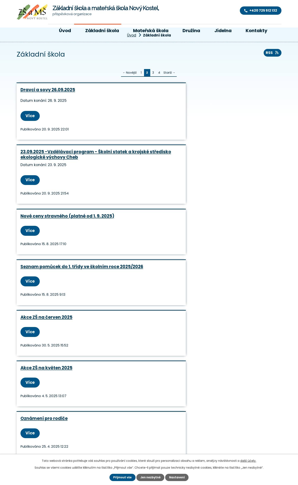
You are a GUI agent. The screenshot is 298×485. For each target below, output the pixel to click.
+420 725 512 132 (89, 433)
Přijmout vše (121, 477)
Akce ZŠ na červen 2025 (136, 165)
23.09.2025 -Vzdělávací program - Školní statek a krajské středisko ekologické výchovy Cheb (148, 95)
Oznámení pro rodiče (44, 224)
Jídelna (223, 30)
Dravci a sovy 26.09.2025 (47, 90)
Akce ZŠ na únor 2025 (133, 281)
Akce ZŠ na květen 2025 (225, 165)
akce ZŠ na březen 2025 (225, 224)
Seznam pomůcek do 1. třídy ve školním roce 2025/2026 (54, 168)
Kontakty (256, 30)
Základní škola (102, 30)
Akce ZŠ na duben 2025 (135, 224)
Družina (191, 30)
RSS (272, 54)
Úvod (65, 30)
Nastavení (178, 477)
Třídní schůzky (36, 281)
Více (31, 116)
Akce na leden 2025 (220, 281)
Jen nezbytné (150, 477)
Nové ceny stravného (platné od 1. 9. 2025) (237, 92)
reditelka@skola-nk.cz (101, 439)
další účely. (248, 460)
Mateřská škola (150, 30)
